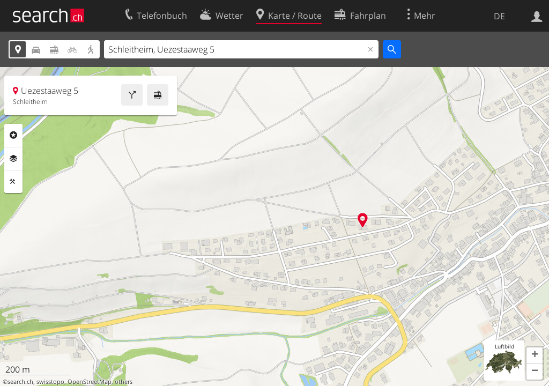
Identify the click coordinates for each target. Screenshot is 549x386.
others (123, 381)
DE (499, 16)
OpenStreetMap (90, 381)
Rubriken (13, 135)
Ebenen (13, 158)
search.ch (20, 381)
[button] (534, 355)
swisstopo (50, 381)
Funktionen (13, 181)
